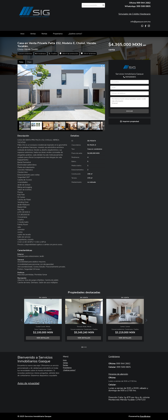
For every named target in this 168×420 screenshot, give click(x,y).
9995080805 (130, 77)
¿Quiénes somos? (75, 34)
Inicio (22, 34)
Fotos (21, 62)
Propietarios (58, 34)
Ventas (33, 34)
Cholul (20, 49)
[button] (21, 320)
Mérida (27, 49)
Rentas (44, 34)
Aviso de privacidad (28, 383)
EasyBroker (145, 416)
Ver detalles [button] (43, 338)
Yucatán (34, 49)
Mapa (29, 62)
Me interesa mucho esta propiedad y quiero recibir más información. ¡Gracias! (129, 102)
